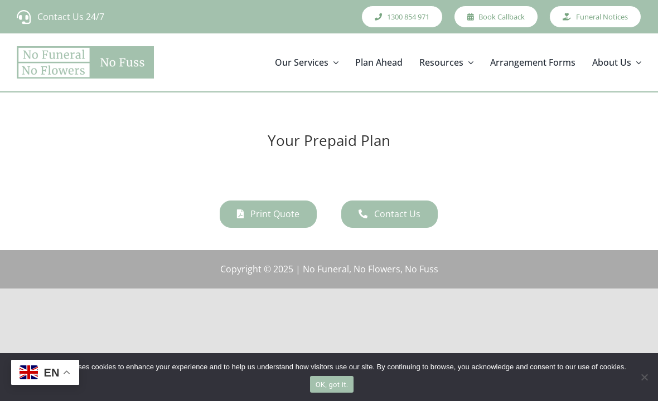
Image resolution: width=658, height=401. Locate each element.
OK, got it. (332, 384)
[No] (644, 377)
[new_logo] (85, 62)
